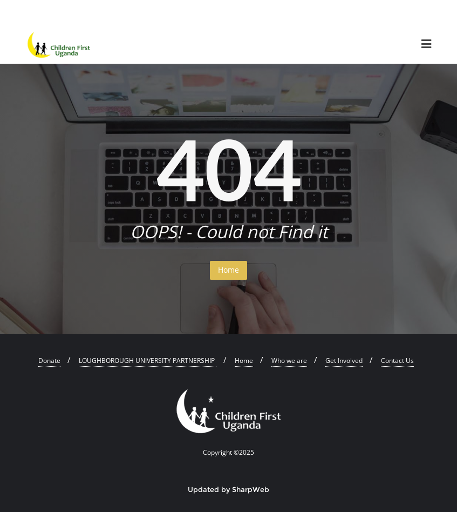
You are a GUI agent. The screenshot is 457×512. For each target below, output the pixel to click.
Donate (49, 360)
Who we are (289, 360)
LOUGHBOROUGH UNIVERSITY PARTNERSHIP (147, 360)
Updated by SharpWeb (228, 489)
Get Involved (344, 360)
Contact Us (397, 360)
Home (228, 270)
